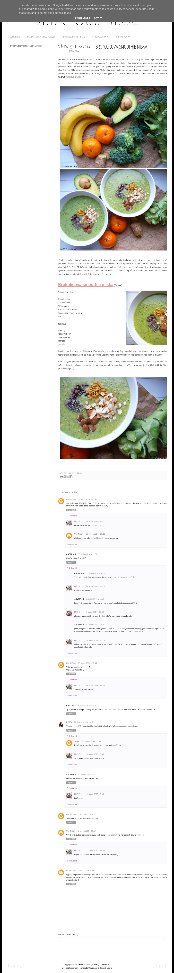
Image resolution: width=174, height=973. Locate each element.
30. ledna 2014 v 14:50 (95, 685)
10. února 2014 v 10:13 (95, 640)
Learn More (81, 18)
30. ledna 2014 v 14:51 (95, 521)
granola (61, 344)
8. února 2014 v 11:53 (94, 612)
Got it (97, 18)
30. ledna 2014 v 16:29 (86, 706)
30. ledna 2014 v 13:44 (87, 663)
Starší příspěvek (164, 940)
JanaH (77, 741)
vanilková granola (73, 77)
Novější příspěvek (60, 940)
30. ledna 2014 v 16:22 (95, 534)
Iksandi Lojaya (106, 968)
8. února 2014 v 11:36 (95, 599)
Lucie (72, 473)
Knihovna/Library (100, 37)
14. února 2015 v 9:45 (94, 754)
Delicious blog (87, 23)
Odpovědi (73, 515)
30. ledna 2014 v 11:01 (87, 554)
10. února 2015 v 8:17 (87, 774)
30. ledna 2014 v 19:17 (83, 722)
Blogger (38, 46)
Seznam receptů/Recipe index (41, 37)
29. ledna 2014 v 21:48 (87, 499)
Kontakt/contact (123, 37)
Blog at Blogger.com (70, 968)
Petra (69, 722)
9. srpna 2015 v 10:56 (87, 814)
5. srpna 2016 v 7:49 (86, 871)
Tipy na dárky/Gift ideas (73, 37)
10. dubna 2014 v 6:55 (91, 741)
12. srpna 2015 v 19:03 (95, 850)
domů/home (15, 37)
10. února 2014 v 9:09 (95, 625)
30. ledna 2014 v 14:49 (95, 586)
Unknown (71, 499)
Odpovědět (71, 510)
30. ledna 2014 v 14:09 (95, 573)
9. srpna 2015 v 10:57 (87, 831)
